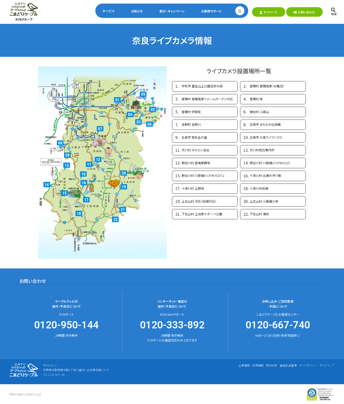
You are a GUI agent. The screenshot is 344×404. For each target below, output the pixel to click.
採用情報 (258, 365)
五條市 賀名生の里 (194, 137)
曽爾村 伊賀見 (191, 112)
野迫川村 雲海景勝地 (196, 163)
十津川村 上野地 (193, 188)
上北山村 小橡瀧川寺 (264, 201)
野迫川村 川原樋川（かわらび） (270, 163)
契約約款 (271, 365)
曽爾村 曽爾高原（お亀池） (267, 86)
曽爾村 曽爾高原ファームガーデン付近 (207, 99)
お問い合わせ (304, 12)
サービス (108, 11)
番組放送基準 (288, 365)
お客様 (211, 11)
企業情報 (244, 365)
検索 (334, 12)
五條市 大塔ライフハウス (266, 137)
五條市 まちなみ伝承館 (265, 124)
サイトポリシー (308, 365)
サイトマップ (327, 365)
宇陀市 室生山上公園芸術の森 (202, 86)
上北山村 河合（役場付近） (199, 201)
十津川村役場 (259, 188)
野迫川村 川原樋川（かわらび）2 (203, 175)
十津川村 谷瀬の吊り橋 (265, 175)
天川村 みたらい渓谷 (195, 150)
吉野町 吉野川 (191, 124)
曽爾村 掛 (256, 99)
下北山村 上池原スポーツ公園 (202, 214)
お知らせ (137, 11)
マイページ (268, 12)
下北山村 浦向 (259, 214)
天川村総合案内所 (262, 150)
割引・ (172, 11)
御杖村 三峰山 (259, 112)
